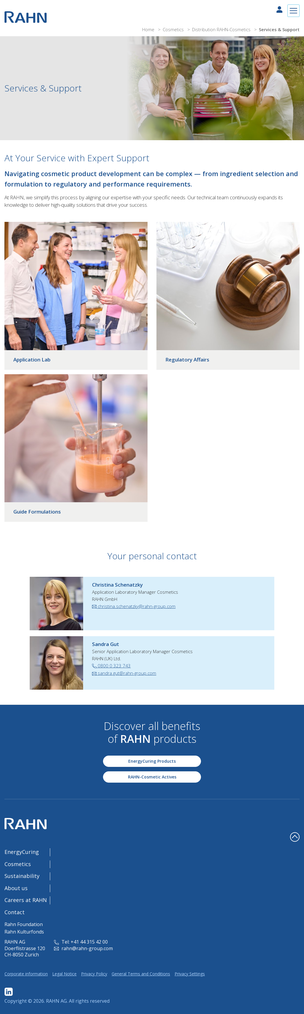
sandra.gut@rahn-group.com (124, 673)
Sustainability (21, 875)
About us (16, 888)
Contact (14, 912)
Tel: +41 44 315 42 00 (81, 942)
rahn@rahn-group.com (83, 948)
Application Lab (31, 359)
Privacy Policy (94, 974)
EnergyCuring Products (152, 761)
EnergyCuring (21, 851)
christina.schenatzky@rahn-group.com (133, 606)
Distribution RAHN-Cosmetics (222, 29)
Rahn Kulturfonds (24, 931)
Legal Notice (64, 974)
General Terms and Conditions (141, 974)
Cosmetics (174, 29)
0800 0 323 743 (111, 666)
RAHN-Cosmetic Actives (152, 777)
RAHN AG (56, 1001)
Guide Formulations (37, 511)
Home (149, 29)
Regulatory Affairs (187, 359)
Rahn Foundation (23, 924)
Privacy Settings (190, 974)
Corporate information (26, 974)
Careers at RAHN (25, 900)
